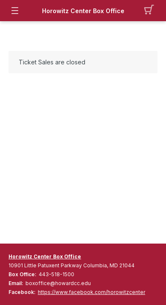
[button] (151, 10)
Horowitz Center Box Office (83, 10)
